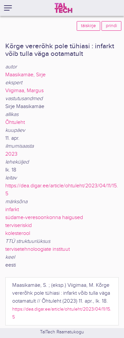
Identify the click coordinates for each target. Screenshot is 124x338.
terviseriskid (18, 225)
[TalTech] (63, 8)
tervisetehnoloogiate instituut (37, 249)
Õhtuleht (15, 122)
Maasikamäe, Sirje (25, 75)
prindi (111, 25)
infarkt (12, 210)
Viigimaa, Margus (24, 91)
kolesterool (17, 233)
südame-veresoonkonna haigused (44, 217)
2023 (11, 154)
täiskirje (88, 25)
